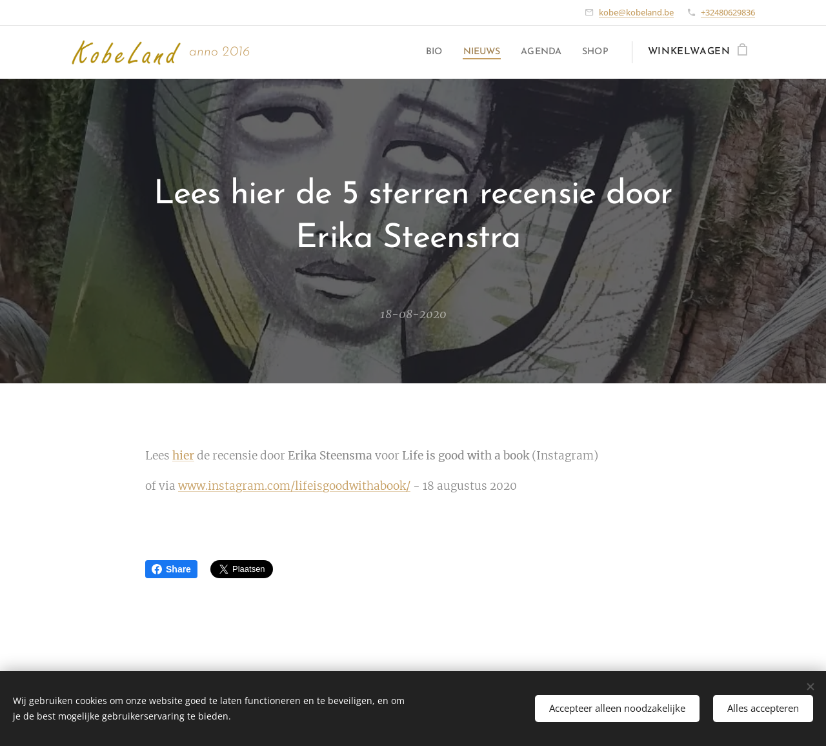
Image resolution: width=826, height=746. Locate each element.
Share (171, 569)
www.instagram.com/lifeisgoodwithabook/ (294, 486)
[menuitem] (423, 52)
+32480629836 (728, 12)
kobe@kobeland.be (636, 12)
